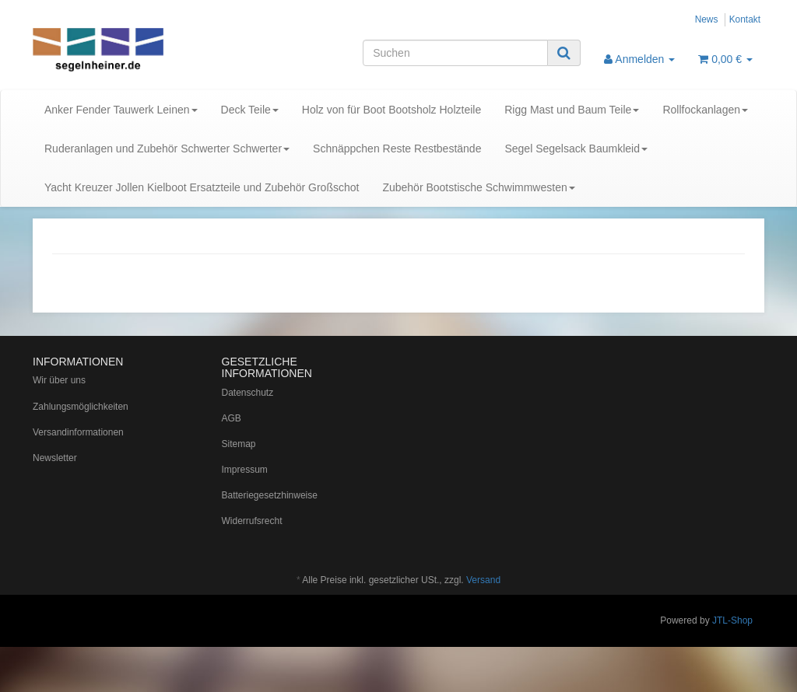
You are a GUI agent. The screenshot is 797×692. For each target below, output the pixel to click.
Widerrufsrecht (252, 521)
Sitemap (239, 444)
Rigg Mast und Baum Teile (571, 109)
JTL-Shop (732, 620)
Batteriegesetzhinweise (270, 495)
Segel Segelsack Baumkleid (576, 148)
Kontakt (744, 19)
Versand (483, 580)
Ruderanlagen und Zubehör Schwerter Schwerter (167, 148)
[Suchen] (455, 53)
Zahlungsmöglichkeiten (80, 406)
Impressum (245, 469)
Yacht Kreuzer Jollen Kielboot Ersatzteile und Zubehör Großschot (201, 187)
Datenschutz (248, 392)
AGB (231, 418)
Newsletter (55, 458)
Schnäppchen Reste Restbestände (397, 148)
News (706, 19)
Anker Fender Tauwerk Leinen (121, 109)
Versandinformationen (78, 432)
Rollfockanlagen (705, 109)
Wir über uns (59, 380)
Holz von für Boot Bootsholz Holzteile (391, 109)
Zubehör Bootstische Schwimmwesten (478, 187)
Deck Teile (250, 109)
